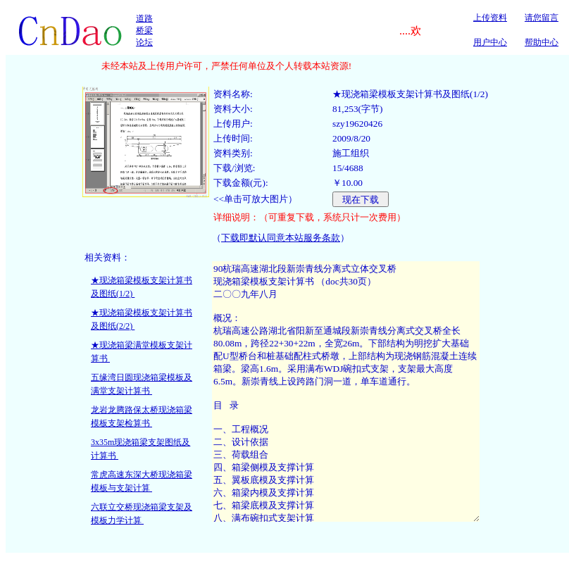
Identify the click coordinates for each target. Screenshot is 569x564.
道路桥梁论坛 (144, 30)
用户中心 (490, 42)
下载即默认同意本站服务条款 (280, 237)
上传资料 (490, 18)
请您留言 (541, 18)
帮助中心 (541, 42)
